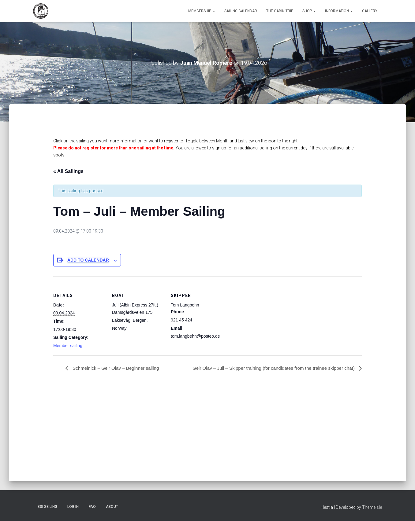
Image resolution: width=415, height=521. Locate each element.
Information (339, 11)
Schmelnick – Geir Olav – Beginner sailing (117, 368)
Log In (73, 506)
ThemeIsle (372, 507)
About (112, 506)
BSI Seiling (47, 506)
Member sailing (67, 345)
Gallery (369, 11)
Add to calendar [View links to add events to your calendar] (88, 260)
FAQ (92, 506)
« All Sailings (68, 171)
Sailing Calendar (240, 11)
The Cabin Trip (279, 11)
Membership (201, 11)
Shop (309, 11)
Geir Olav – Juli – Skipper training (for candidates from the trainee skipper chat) (269, 368)
